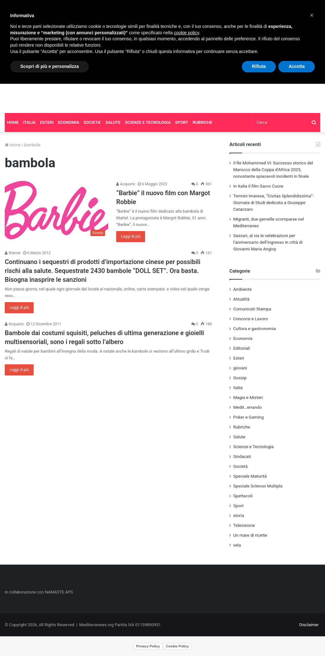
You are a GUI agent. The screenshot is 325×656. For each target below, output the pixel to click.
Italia (238, 387)
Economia (243, 338)
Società (240, 466)
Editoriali (241, 348)
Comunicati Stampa (252, 308)
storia (238, 515)
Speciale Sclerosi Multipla (258, 485)
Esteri (238, 358)
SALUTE (112, 122)
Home (13, 144)
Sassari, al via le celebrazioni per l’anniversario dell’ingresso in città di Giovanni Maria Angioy (268, 242)
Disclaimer (309, 624)
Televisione (244, 525)
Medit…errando (247, 407)
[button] (312, 15)
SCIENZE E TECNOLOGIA (148, 122)
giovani (240, 367)
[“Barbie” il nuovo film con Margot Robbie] (56, 210)
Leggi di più (130, 236)
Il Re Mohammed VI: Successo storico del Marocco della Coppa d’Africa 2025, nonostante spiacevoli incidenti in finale (273, 169)
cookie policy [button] (186, 32)
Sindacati (242, 456)
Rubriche (241, 426)
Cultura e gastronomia (254, 328)
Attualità (241, 298)
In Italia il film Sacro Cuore (258, 186)
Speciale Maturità (250, 476)
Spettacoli (243, 495)
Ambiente (242, 289)
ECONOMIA (68, 122)
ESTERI (47, 122)
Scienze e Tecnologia (253, 446)
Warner (13, 253)
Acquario (125, 184)
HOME (13, 122)
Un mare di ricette (250, 535)
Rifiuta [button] (259, 66)
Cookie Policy (177, 646)
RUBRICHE (202, 122)
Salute (239, 436)
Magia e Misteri (248, 397)
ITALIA (29, 122)
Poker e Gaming (248, 417)
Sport (238, 505)
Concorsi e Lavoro (250, 318)
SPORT (181, 122)
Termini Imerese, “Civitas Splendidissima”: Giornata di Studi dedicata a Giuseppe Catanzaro (273, 202)
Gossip (240, 377)
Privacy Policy (148, 646)
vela (237, 544)
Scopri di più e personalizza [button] (49, 66)
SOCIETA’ (92, 122)
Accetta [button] (297, 66)
